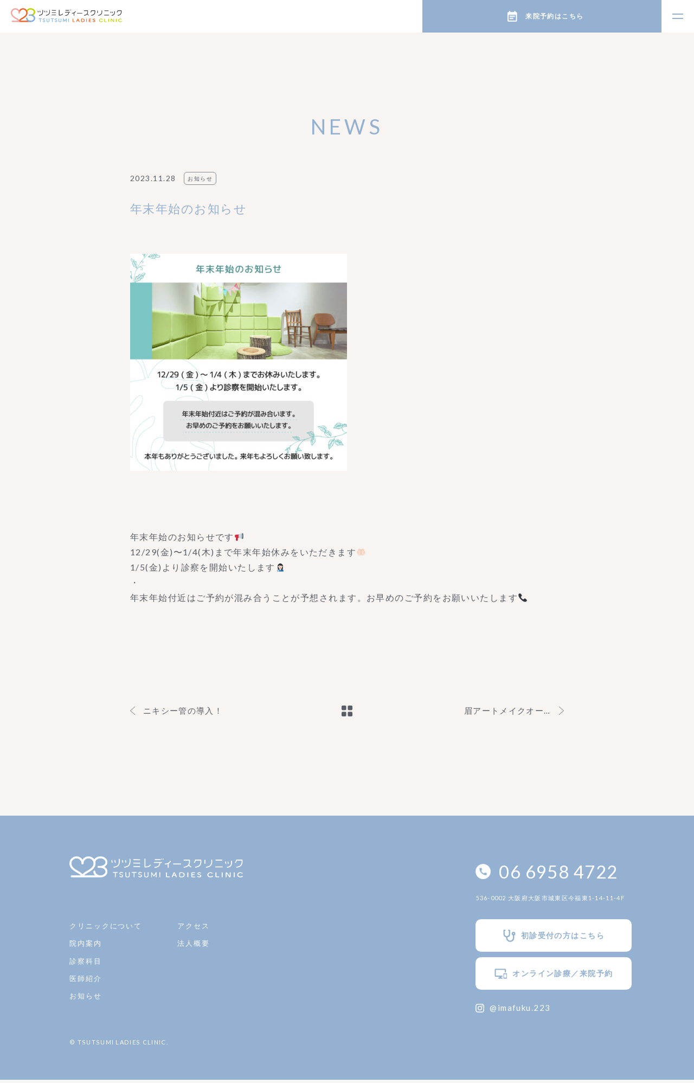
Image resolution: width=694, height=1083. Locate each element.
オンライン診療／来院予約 (540, 976)
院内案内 (86, 946)
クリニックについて (108, 927)
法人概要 (200, 946)
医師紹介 (86, 983)
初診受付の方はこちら (541, 938)
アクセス (200, 927)
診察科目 (86, 964)
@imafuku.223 (496, 1010)
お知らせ (86, 1002)
